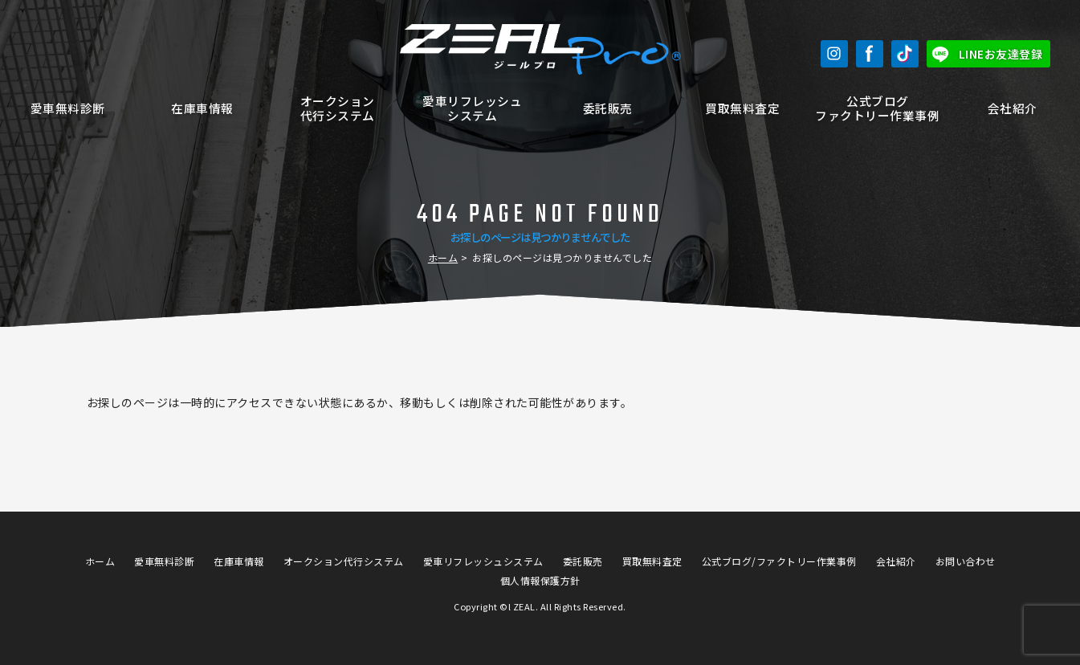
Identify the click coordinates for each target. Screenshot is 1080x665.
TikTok (905, 53)
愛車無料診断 (68, 108)
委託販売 (608, 108)
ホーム (443, 257)
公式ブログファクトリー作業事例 (877, 108)
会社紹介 (1012, 108)
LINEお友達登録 (1001, 54)
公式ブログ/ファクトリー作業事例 (779, 561)
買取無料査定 (742, 108)
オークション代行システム (337, 108)
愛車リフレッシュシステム (472, 108)
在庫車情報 (202, 108)
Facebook (869, 53)
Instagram (834, 53)
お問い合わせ (965, 561)
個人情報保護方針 (540, 580)
